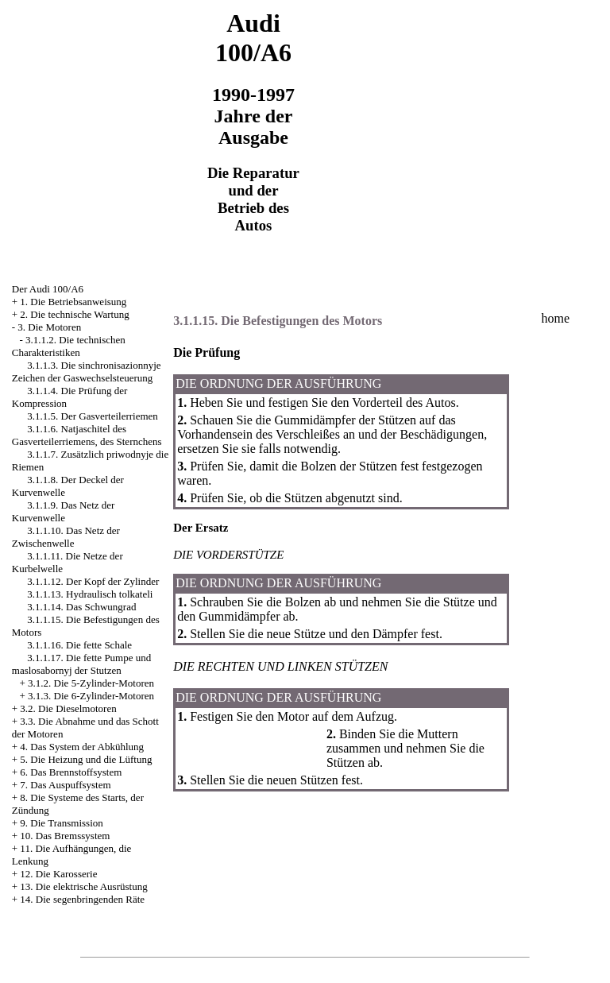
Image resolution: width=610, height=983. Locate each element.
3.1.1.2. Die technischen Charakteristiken (68, 346)
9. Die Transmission (61, 823)
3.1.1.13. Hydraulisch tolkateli (89, 594)
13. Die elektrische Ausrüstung (83, 886)
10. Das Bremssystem (65, 836)
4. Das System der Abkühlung (82, 747)
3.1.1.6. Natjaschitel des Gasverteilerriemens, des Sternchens (87, 435)
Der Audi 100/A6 (47, 289)
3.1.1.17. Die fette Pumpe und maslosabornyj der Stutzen (81, 664)
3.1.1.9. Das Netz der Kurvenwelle (63, 511)
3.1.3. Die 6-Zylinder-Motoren (91, 696)
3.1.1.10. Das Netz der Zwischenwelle (66, 536)
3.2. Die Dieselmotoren (68, 708)
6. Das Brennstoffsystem (71, 772)
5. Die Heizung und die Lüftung (86, 759)
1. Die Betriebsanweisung (73, 302)
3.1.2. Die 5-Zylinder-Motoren (91, 683)
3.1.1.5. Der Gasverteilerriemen (92, 416)
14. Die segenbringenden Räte (82, 899)
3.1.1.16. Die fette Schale (79, 645)
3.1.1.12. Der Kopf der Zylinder (93, 581)
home (556, 318)
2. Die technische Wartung (74, 314)
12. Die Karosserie (58, 874)
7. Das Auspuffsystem (65, 785)
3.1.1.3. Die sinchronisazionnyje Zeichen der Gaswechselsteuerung (86, 371)
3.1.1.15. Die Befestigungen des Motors (277, 320)
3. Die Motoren (49, 327)
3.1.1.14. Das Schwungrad (81, 607)
